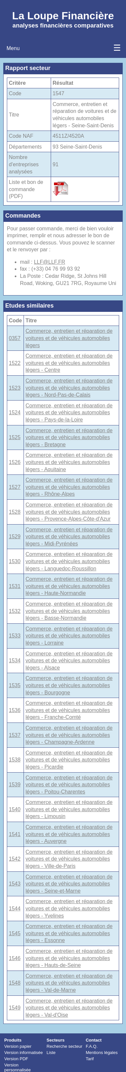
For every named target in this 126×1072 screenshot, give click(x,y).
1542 (15, 859)
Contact (93, 1040)
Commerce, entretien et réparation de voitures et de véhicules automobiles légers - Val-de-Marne (69, 983)
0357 (15, 338)
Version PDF (16, 1058)
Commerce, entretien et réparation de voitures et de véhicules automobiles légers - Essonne (69, 933)
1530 (15, 561)
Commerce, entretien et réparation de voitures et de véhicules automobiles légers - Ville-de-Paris (69, 859)
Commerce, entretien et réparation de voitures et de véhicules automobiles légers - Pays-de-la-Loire (69, 412)
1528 (15, 512)
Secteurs (55, 1040)
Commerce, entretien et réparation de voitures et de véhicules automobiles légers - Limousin (69, 809)
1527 (15, 487)
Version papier (17, 1046)
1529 (15, 536)
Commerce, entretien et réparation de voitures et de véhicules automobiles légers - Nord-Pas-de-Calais (69, 388)
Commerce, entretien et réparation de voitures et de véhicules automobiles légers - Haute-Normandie (69, 586)
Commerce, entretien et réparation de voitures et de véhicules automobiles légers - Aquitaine (69, 462)
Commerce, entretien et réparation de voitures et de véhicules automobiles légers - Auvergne (69, 834)
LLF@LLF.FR (49, 262)
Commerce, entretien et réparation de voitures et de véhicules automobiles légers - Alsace (69, 660)
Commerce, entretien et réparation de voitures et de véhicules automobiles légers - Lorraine (69, 636)
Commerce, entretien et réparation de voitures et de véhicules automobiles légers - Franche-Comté (69, 710)
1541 (15, 834)
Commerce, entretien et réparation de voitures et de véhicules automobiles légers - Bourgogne (69, 685)
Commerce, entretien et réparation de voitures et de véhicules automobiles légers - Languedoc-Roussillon (69, 561)
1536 (15, 710)
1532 (15, 611)
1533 (15, 635)
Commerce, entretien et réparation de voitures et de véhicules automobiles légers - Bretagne (69, 437)
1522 (15, 363)
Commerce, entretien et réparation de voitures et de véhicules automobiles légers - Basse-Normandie (69, 611)
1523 (15, 388)
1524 (15, 412)
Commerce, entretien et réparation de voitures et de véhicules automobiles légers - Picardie (69, 760)
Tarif (90, 1058)
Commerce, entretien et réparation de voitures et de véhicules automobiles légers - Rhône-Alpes (69, 487)
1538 (15, 759)
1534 (15, 660)
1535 (15, 685)
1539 (15, 784)
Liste (50, 1052)
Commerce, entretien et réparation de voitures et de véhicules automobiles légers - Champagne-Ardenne (69, 735)
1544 (15, 908)
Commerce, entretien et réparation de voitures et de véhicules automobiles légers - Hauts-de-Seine (69, 958)
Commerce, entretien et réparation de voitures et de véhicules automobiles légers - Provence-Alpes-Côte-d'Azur (69, 512)
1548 (15, 983)
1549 (15, 1007)
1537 (15, 735)
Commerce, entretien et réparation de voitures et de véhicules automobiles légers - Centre (69, 363)
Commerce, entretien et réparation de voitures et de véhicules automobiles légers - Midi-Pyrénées (69, 536)
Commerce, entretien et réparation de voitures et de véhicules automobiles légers (69, 338)
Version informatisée (23, 1052)
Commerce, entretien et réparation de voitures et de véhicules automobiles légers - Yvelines (69, 908)
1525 (15, 437)
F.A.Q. (92, 1046)
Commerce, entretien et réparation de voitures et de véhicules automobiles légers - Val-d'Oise (69, 1008)
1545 (15, 933)
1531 (15, 586)
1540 (15, 809)
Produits (13, 1040)
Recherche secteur (64, 1046)
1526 (15, 462)
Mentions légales (102, 1052)
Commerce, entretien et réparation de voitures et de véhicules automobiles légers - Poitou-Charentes (69, 785)
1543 (15, 883)
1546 (15, 958)
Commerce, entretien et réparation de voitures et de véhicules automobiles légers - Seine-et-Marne (69, 884)
